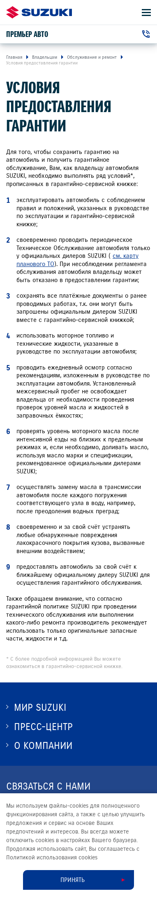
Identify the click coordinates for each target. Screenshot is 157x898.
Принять (72, 880)
